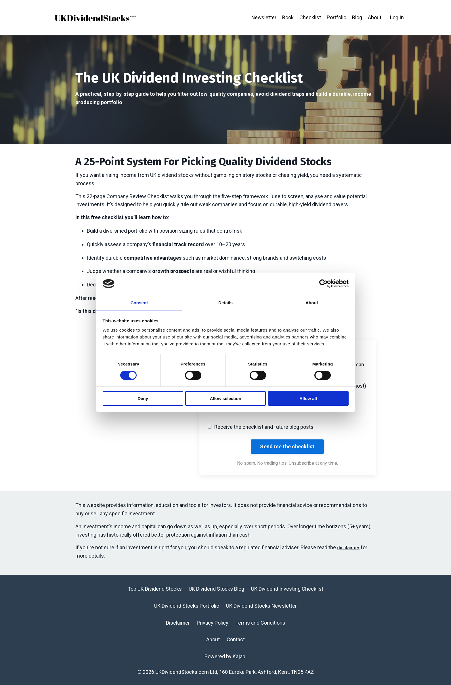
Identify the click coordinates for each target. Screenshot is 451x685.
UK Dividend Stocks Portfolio (186, 606)
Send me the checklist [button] (287, 447)
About (374, 17)
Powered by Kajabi (225, 657)
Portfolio (336, 17)
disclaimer (349, 548)
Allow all (308, 398)
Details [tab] (225, 302)
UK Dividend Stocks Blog (216, 589)
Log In (397, 17)
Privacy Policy (212, 623)
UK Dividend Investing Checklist (287, 589)
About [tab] (311, 302)
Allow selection (225, 398)
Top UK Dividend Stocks (155, 589)
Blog (357, 17)
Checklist (310, 17)
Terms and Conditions (260, 623)
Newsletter (263, 17)
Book (288, 17)
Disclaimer (178, 623)
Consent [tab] (139, 302)
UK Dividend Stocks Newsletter (261, 606)
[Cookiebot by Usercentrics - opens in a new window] (323, 283)
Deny (142, 398)
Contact (236, 640)
